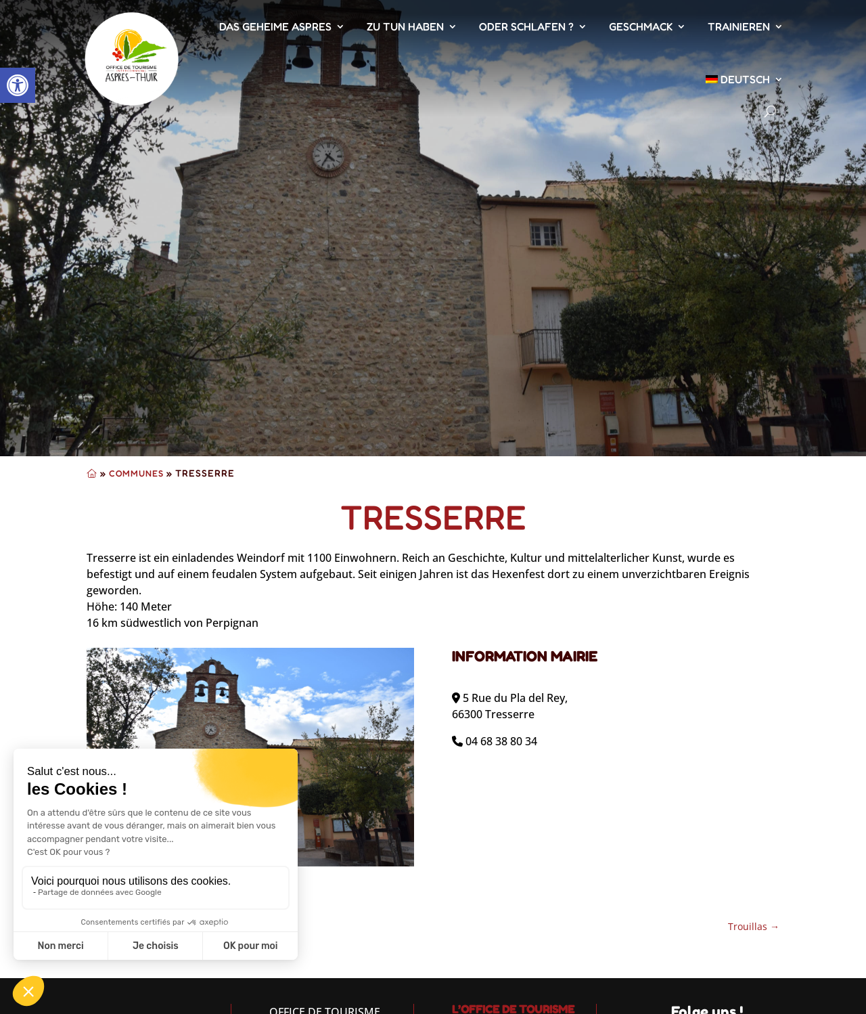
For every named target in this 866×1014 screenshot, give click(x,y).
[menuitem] (745, 79)
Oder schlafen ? (526, 26)
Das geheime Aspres (275, 26)
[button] (17, 85)
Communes (136, 473)
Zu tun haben (405, 26)
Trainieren (739, 26)
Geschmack (641, 26)
